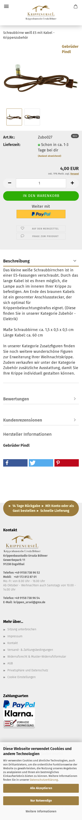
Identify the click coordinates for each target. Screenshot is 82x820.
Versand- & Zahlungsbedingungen (30, 650)
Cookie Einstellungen (21, 677)
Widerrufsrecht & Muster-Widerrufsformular (36, 656)
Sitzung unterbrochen (21, 629)
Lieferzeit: (11, 144)
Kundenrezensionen (22, 420)
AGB (10, 663)
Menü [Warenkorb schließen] (6, 6)
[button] (9, 183)
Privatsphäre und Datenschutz (27, 670)
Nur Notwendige (41, 800)
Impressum (14, 636)
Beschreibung (16, 261)
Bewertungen (16, 398)
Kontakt (12, 643)
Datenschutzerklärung (44, 779)
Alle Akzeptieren (41, 788)
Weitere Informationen (41, 811)
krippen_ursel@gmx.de (29, 602)
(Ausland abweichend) (49, 156)
